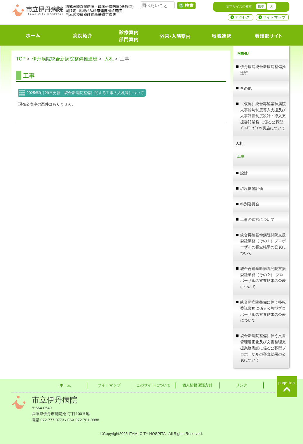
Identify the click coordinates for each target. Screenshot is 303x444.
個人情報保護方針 (197, 385)
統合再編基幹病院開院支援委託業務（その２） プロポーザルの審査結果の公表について (263, 277)
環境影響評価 (251, 188)
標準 (261, 6)
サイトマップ (274, 17)
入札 (109, 58)
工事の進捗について (257, 219)
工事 (29, 75)
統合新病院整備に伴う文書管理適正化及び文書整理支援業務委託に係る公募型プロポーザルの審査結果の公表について (263, 348)
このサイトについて (153, 385)
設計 (244, 173)
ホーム (65, 385)
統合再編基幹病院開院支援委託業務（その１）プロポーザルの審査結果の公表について (263, 244)
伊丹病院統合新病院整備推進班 (64, 58)
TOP (20, 58)
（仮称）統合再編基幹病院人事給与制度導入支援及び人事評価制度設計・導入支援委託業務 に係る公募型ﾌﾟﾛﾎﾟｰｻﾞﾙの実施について (263, 116)
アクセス (242, 17)
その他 (246, 88)
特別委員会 (249, 204)
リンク (241, 385)
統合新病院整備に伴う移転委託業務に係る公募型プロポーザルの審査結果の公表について (263, 311)
